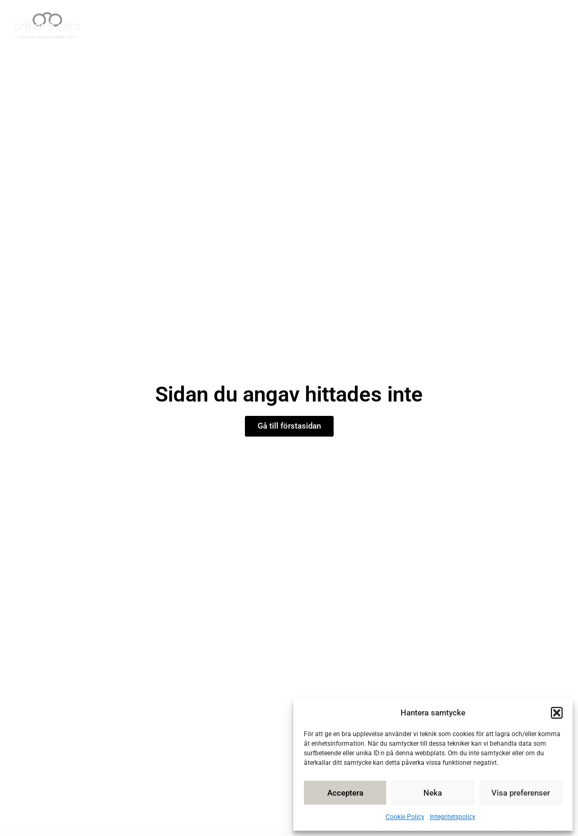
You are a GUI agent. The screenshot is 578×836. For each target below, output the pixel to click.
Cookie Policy (405, 817)
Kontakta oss (533, 26)
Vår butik (178, 26)
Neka (432, 793)
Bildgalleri (414, 26)
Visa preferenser (520, 793)
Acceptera (345, 793)
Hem (127, 26)
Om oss (470, 26)
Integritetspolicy (452, 817)
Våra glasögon (265, 26)
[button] (556, 712)
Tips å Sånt (349, 26)
